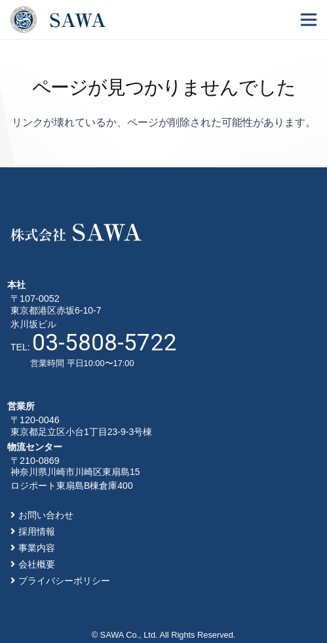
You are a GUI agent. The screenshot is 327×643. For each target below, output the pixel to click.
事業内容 (36, 548)
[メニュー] (308, 19)
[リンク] (58, 20)
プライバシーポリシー (64, 580)
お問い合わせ (45, 515)
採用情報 (36, 531)
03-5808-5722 (104, 342)
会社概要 (36, 564)
